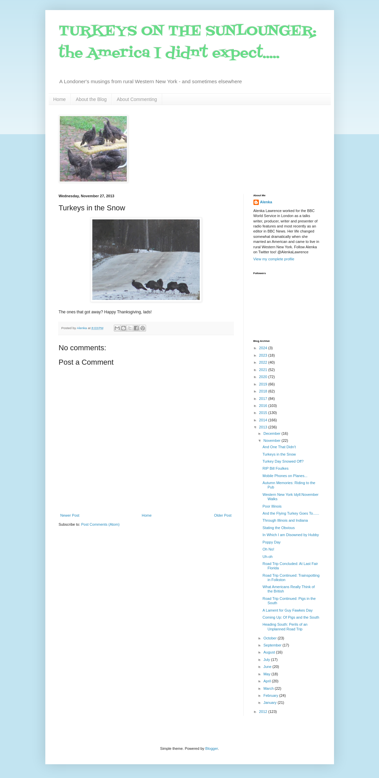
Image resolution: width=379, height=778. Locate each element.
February (271, 695)
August (270, 652)
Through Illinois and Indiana (285, 520)
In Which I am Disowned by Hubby (291, 535)
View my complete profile (273, 259)
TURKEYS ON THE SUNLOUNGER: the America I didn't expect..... (187, 42)
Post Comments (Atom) (100, 524)
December (273, 433)
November (273, 440)
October (271, 638)
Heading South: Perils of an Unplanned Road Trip (285, 626)
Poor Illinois (272, 506)
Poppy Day (272, 542)
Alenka (266, 202)
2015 (264, 413)
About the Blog (91, 99)
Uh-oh (268, 557)
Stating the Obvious (279, 528)
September (273, 645)
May (268, 674)
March (269, 688)
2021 (264, 370)
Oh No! (268, 549)
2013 (264, 427)
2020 (264, 377)
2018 (264, 391)
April (268, 681)
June (268, 667)
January (271, 703)
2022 (264, 362)
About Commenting (137, 99)
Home (59, 99)
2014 (264, 420)
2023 (264, 355)
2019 (264, 384)
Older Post (223, 515)
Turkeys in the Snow (279, 454)
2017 (264, 399)
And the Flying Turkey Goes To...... (291, 513)
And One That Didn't (279, 447)
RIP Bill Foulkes (275, 468)
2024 (264, 348)
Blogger (211, 748)
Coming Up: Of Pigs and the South (291, 617)
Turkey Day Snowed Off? (283, 461)
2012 (264, 712)
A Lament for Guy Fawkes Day (288, 610)
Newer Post (70, 515)
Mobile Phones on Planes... (285, 476)
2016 (264, 406)
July (267, 660)
